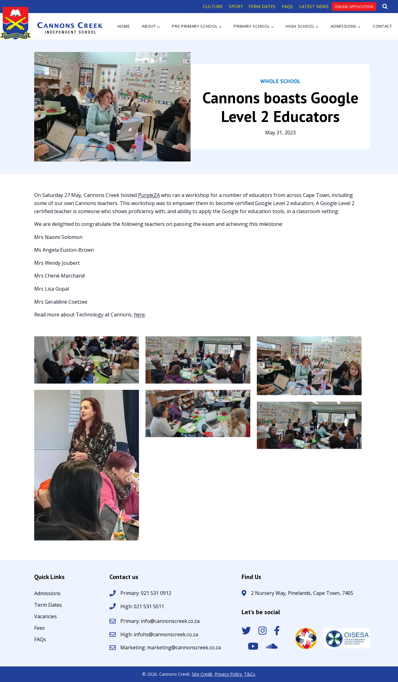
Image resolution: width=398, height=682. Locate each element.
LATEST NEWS (314, 6)
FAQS (287, 6)
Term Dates (48, 605)
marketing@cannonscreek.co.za (184, 647)
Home (124, 26)
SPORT (236, 6)
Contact (382, 26)
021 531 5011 (148, 606)
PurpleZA (149, 195)
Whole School (280, 81)
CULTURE (213, 6)
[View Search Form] (385, 6)
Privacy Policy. (229, 674)
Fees (39, 628)
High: (126, 606)
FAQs (40, 640)
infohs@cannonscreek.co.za (166, 634)
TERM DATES (261, 6)
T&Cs (249, 674)
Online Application (354, 6)
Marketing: (133, 647)
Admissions (47, 594)
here (139, 314)
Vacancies (45, 617)
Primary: (130, 621)
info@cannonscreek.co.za (170, 621)
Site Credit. (202, 674)
